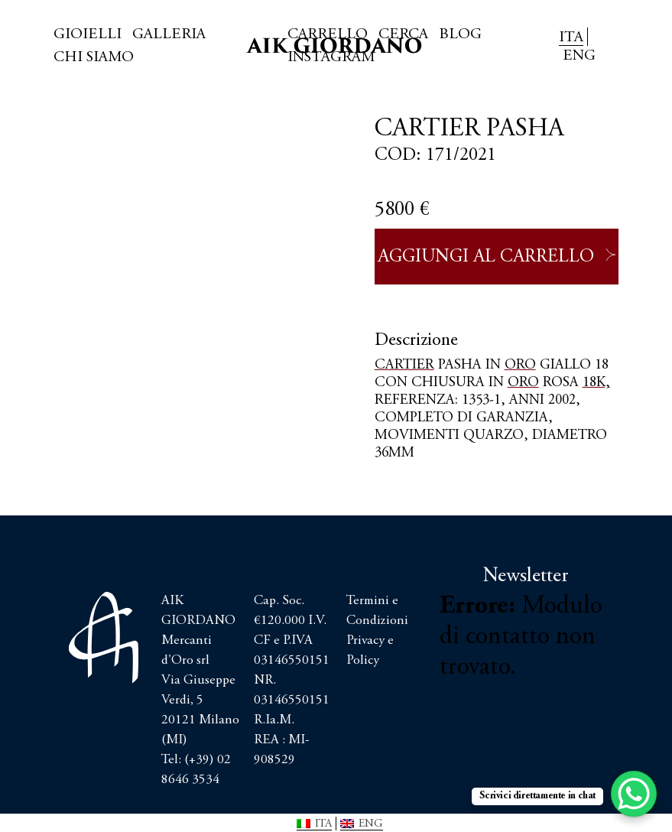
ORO (520, 365)
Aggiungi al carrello (486, 258)
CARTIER (404, 365)
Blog (460, 34)
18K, (596, 382)
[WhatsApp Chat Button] (634, 794)
